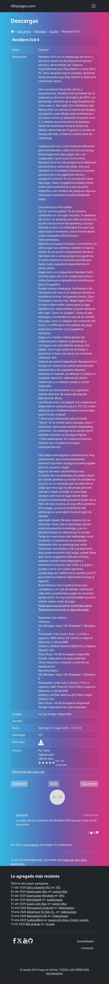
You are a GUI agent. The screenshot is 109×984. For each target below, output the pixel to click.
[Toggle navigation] (93, 6)
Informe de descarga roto (28, 772)
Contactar (87, 948)
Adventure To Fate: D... (41, 912)
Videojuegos (66, 908)
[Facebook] (14, 942)
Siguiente (89, 784)
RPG (61, 895)
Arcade (50, 924)
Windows (40, 31)
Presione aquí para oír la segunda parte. (63, 609)
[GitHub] (30, 942)
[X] (19, 942)
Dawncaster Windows (40, 895)
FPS (58, 887)
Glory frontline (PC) (38, 887)
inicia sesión (31, 845)
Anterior (19, 784)
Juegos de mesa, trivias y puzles (68, 920)
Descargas (24, 31)
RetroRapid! (33, 900)
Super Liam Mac (36, 904)
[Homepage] (12, 31)
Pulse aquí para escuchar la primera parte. (65, 605)
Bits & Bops (33, 924)
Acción (54, 31)
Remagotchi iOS (37, 916)
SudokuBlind (35, 920)
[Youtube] (25, 942)
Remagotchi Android (40, 908)
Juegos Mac (60, 891)
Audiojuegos (55, 900)
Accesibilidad (85, 941)
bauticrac (22, 815)
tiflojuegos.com (23, 6)
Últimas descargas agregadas (29, 883)
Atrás (54, 784)
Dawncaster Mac (36, 891)
